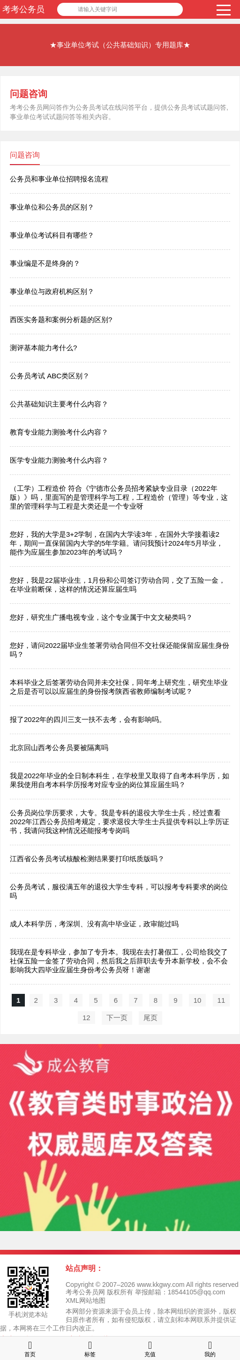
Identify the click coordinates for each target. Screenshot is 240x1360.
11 (221, 1000)
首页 (30, 1348)
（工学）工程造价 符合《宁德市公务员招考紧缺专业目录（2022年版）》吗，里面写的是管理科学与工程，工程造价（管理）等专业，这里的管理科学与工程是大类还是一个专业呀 (119, 497)
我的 (210, 1348)
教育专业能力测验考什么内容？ (59, 432)
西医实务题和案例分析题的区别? (61, 319)
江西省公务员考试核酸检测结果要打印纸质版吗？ (87, 859)
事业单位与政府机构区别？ (52, 291)
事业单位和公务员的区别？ (52, 207)
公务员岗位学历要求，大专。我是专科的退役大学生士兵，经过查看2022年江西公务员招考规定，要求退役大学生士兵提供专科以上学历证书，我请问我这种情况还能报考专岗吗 (119, 821)
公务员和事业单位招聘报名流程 (59, 179)
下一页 (117, 1018)
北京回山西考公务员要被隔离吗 (59, 747)
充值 (150, 1348)
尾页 (150, 1018)
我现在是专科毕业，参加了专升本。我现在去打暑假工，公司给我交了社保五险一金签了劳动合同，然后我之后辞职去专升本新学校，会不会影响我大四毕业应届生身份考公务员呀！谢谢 (119, 961)
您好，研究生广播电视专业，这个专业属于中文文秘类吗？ (101, 617)
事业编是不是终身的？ (45, 263)
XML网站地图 (85, 1300)
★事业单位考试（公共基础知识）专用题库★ (120, 45)
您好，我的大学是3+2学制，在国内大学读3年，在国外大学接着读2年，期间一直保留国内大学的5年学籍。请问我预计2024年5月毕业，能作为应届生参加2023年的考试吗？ (116, 543)
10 (198, 1000)
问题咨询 (28, 94)
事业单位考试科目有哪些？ (52, 235)
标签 (90, 1348)
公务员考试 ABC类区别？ (50, 376)
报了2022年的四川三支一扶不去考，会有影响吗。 (88, 719)
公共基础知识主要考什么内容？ (59, 404)
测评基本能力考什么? (43, 348)
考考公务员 (23, 9)
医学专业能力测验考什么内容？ (59, 460)
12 (86, 1018)
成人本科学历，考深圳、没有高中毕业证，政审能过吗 (94, 924)
